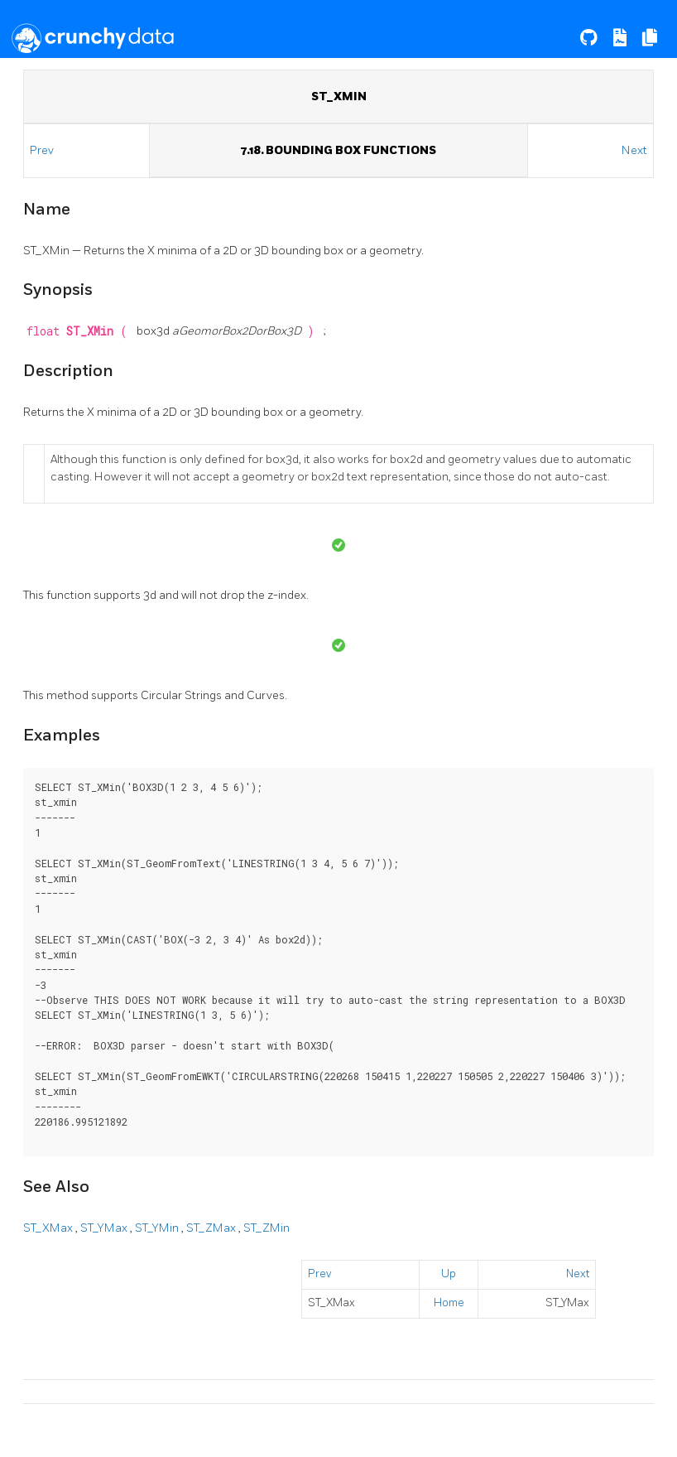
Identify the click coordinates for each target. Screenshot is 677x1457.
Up (448, 1274)
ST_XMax (49, 1228)
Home (449, 1303)
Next (634, 150)
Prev (43, 150)
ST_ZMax (212, 1228)
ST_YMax (105, 1228)
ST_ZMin (266, 1228)
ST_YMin (158, 1228)
